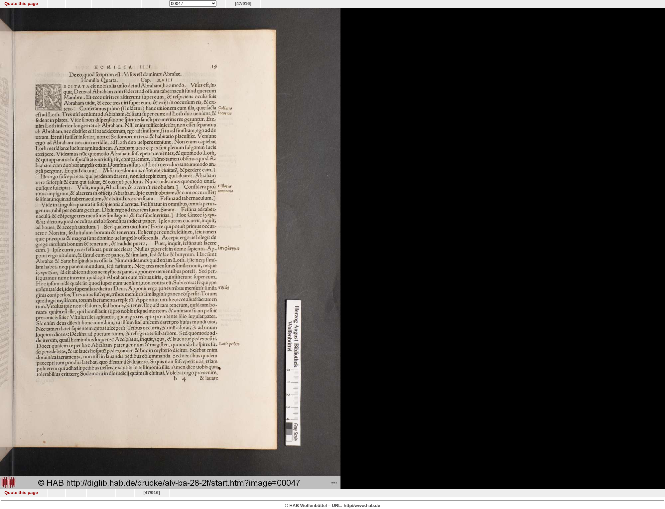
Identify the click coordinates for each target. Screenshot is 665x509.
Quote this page (21, 3)
